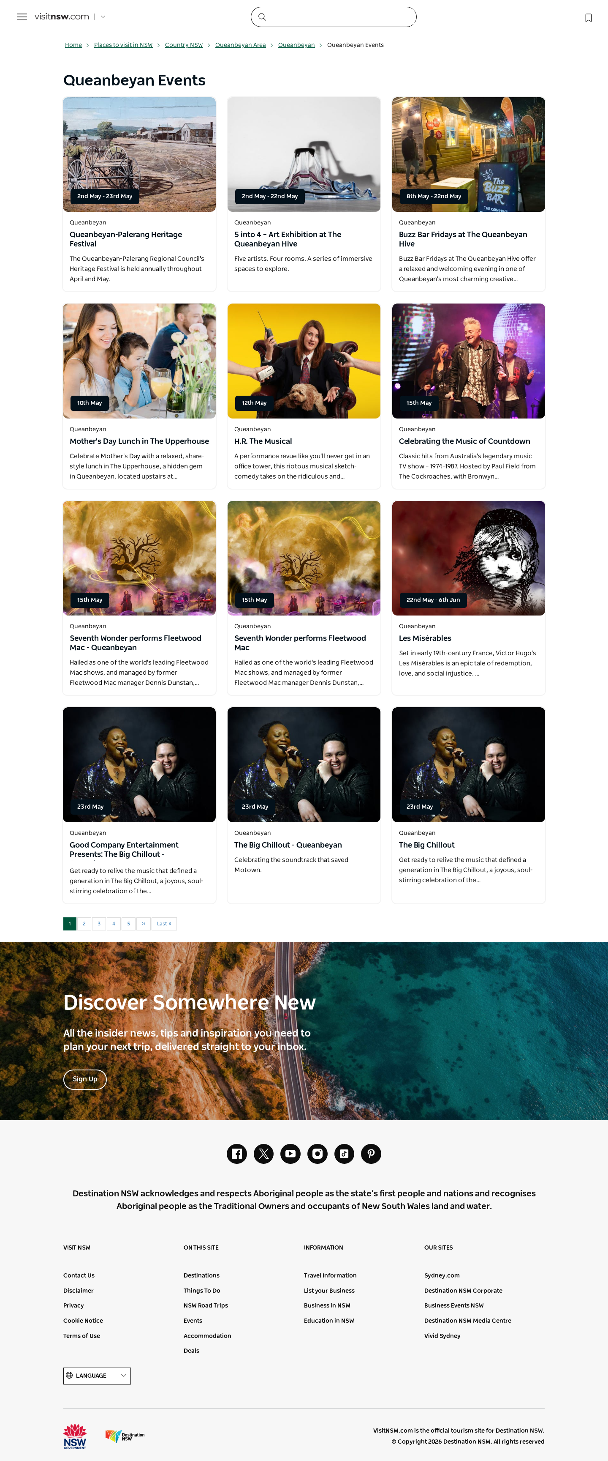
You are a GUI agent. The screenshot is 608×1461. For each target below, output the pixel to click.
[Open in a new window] (139, 154)
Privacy (73, 1306)
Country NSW (188, 45)
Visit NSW (76, 1248)
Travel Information (330, 1276)
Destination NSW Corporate (463, 1291)
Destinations (202, 1276)
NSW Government (82, 1437)
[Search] (334, 17)
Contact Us (79, 1276)
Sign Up (85, 1079)
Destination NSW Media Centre (467, 1321)
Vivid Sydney (442, 1336)
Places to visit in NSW (127, 45)
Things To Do (202, 1291)
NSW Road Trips (206, 1306)
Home (77, 45)
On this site (201, 1248)
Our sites (438, 1248)
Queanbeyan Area (244, 45)
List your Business (329, 1291)
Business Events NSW (454, 1306)
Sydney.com (442, 1276)
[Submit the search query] (262, 16)
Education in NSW (329, 1321)
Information (323, 1248)
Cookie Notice (83, 1321)
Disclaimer (78, 1291)
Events (193, 1321)
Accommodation (207, 1336)
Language (97, 1376)
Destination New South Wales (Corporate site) (125, 1437)
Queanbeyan (300, 45)
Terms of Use (81, 1336)
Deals (191, 1351)
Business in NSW (327, 1306)
